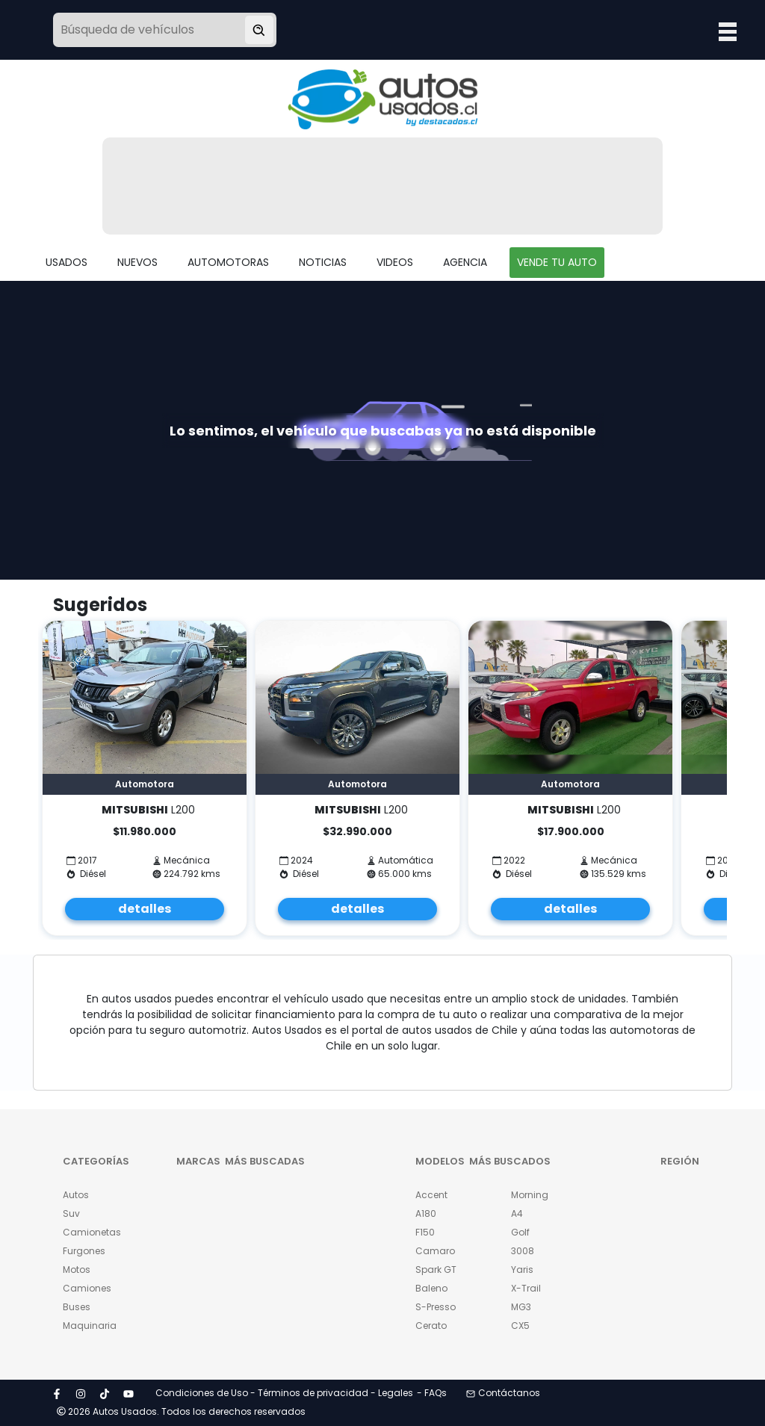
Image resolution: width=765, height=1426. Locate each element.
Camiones (87, 1288)
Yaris (522, 1269)
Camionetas (88, 1232)
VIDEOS (395, 262)
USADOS (66, 262)
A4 (517, 1213)
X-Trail (526, 1288)
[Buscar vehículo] (259, 30)
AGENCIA (465, 262)
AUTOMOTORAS (228, 262)
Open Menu (728, 31)
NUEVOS (137, 262)
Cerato (431, 1325)
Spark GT (435, 1269)
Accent (431, 1194)
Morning (529, 1194)
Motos (76, 1269)
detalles (144, 908)
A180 (425, 1213)
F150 (425, 1232)
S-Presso (435, 1307)
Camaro (435, 1250)
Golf (520, 1232)
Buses (76, 1307)
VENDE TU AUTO (557, 262)
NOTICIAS (323, 262)
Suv (71, 1213)
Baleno (431, 1288)
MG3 (521, 1307)
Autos (76, 1194)
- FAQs (432, 1392)
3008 (522, 1250)
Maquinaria (88, 1325)
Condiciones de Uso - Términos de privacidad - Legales (284, 1392)
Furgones (84, 1250)
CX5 (520, 1325)
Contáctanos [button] (503, 1392)
